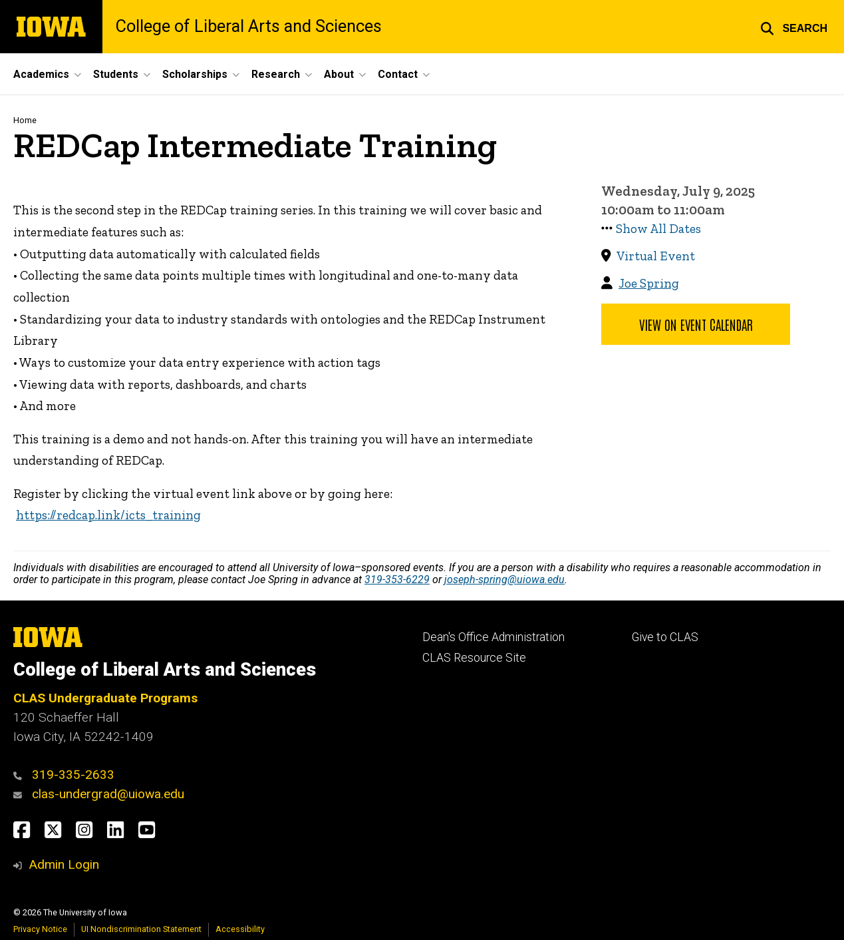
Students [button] (115, 74)
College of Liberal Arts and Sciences (249, 26)
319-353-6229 (397, 579)
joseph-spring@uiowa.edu (504, 579)
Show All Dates (658, 228)
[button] (794, 26)
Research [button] (275, 74)
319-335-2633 (73, 774)
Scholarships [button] (194, 74)
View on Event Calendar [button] (696, 324)
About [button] (339, 74)
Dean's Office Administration (493, 637)
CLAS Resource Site (474, 657)
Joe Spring (649, 283)
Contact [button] (398, 74)
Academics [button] (41, 74)
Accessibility (240, 929)
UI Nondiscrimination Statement (141, 929)
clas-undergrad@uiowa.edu (108, 794)
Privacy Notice (40, 929)
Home (25, 120)
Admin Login (64, 864)
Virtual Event (656, 256)
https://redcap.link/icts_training (108, 515)
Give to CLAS (665, 637)
